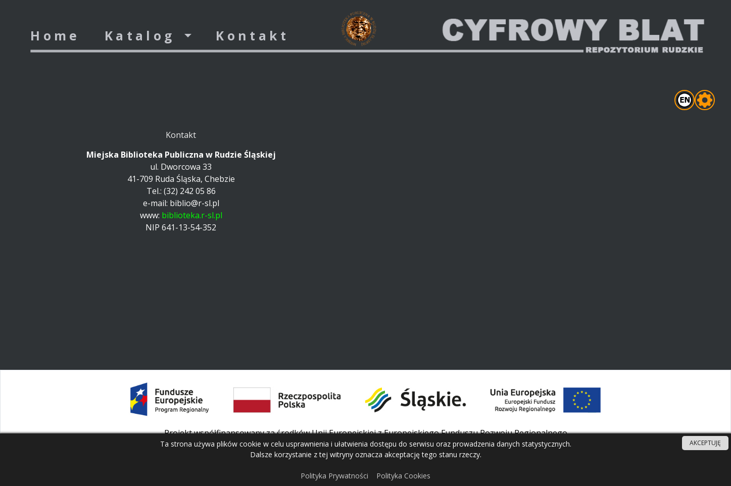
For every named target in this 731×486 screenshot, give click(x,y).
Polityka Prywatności (334, 475)
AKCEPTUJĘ (705, 443)
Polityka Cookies (403, 475)
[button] (148, 36)
